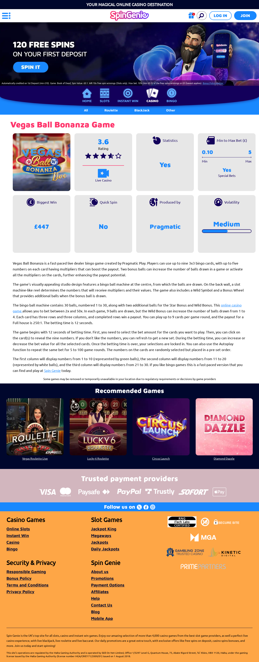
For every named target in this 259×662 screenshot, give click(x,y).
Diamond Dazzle (224, 458)
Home (87, 101)
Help (95, 598)
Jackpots (99, 542)
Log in (220, 15)
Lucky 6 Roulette (98, 458)
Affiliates (100, 591)
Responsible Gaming (26, 571)
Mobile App (102, 618)
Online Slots (18, 528)
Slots (104, 101)
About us (99, 571)
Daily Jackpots (105, 549)
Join (245, 15)
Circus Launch (161, 458)
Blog (95, 611)
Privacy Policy (20, 591)
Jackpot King (103, 528)
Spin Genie (52, 370)
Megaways (101, 535)
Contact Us (101, 605)
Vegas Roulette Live (35, 458)
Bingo (172, 101)
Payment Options (107, 585)
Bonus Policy (19, 578)
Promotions (102, 578)
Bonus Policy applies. (213, 83)
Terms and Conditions (27, 585)
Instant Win (128, 101)
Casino (152, 101)
